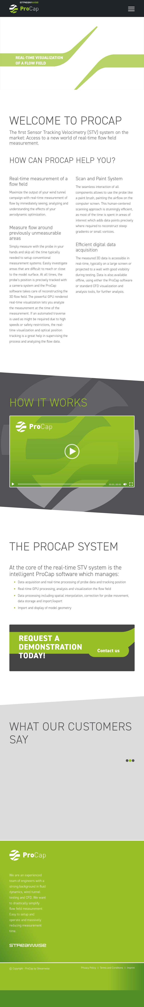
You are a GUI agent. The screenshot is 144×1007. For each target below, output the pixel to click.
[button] (72, 451)
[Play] (13, 484)
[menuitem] (88, 985)
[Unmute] (125, 484)
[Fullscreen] (131, 484)
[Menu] (129, 8)
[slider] (62, 484)
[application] (72, 451)
